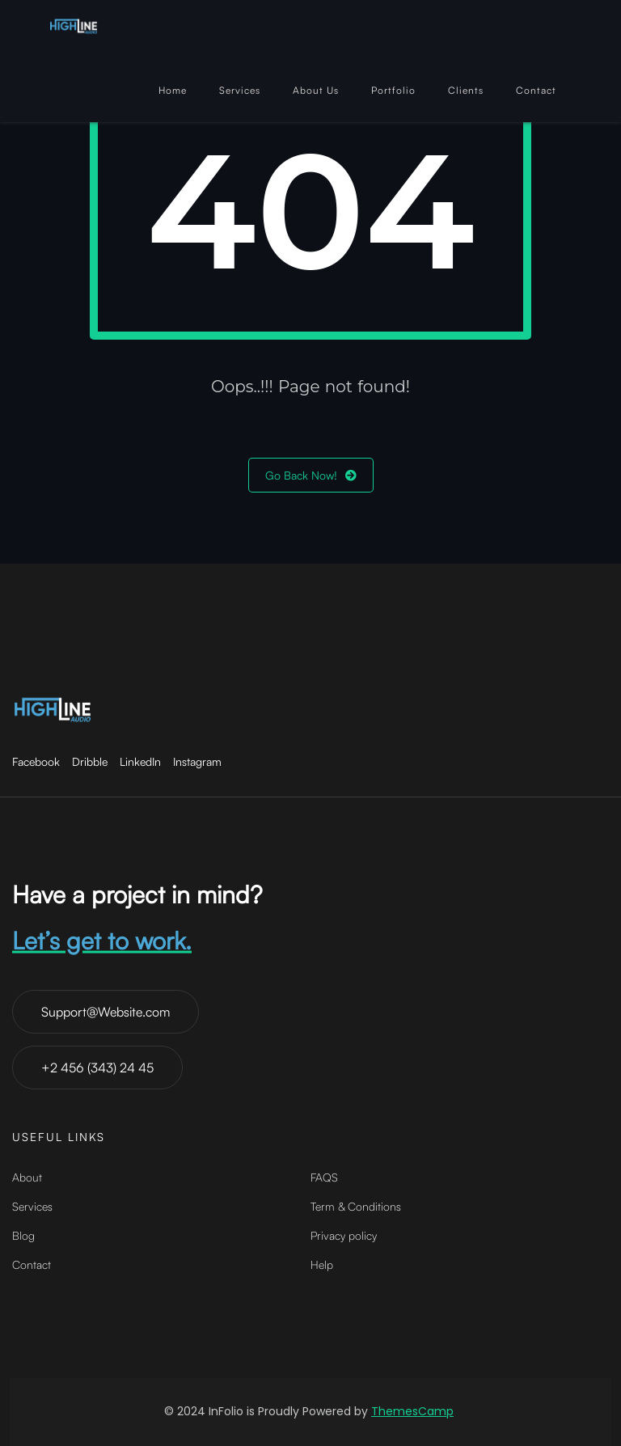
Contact (536, 90)
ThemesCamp (412, 1411)
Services (239, 90)
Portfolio (393, 90)
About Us (316, 90)
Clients (466, 90)
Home (172, 90)
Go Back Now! (311, 475)
